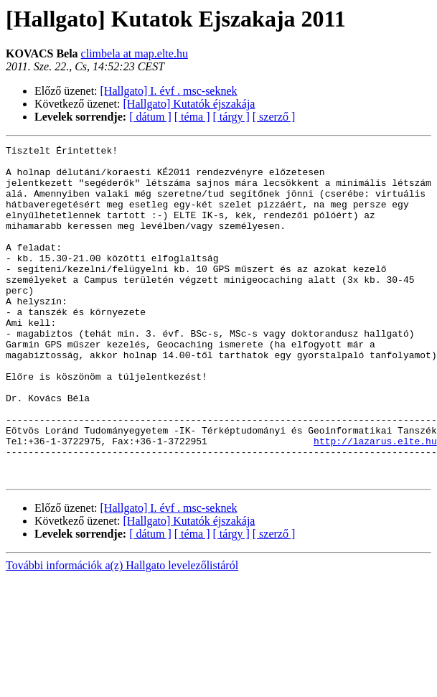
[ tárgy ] (231, 117)
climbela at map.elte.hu (134, 53)
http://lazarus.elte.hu (375, 501)
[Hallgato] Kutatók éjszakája (189, 104)
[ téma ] (192, 117)
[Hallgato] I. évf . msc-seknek (169, 91)
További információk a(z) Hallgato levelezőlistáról (122, 632)
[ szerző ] (274, 117)
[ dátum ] (150, 117)
